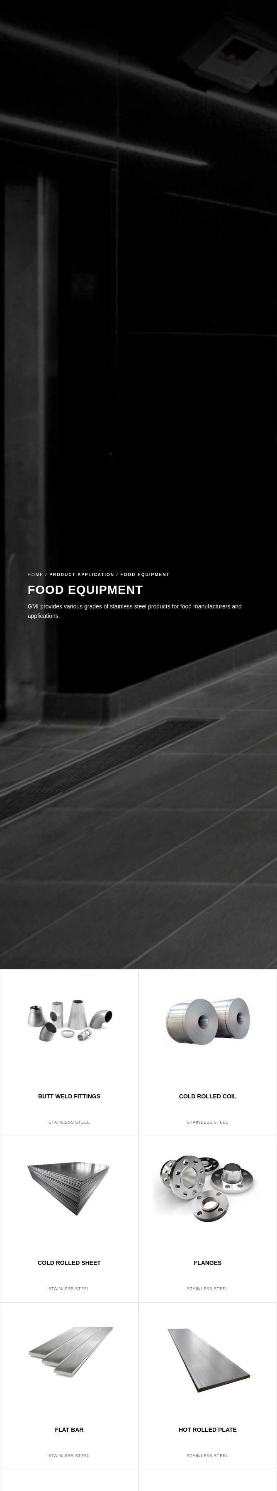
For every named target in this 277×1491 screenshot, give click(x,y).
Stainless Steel (69, 1122)
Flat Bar (69, 1429)
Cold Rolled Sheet (69, 1262)
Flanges (208, 1262)
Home (36, 574)
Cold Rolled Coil (207, 1096)
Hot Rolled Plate (208, 1429)
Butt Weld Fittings (69, 1096)
